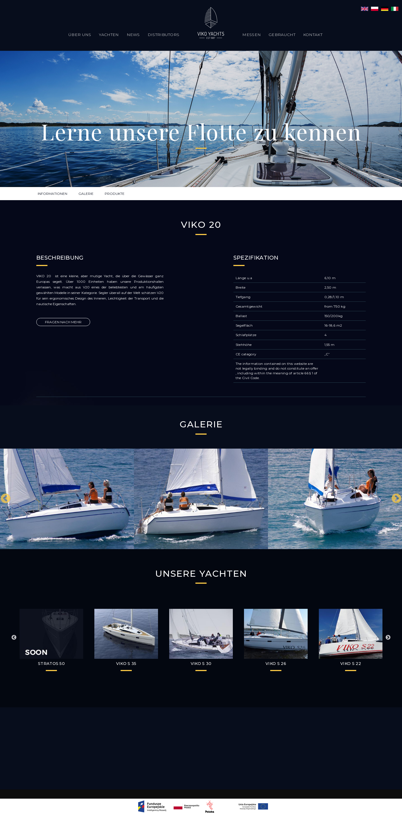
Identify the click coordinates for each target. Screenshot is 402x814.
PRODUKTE (115, 193)
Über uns (79, 34)
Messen (251, 34)
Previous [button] (5, 498)
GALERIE (86, 193)
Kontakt (312, 34)
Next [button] (396, 498)
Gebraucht (282, 34)
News (133, 34)
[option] (67, 499)
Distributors (164, 34)
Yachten (109, 34)
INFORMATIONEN (52, 193)
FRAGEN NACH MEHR (63, 322)
